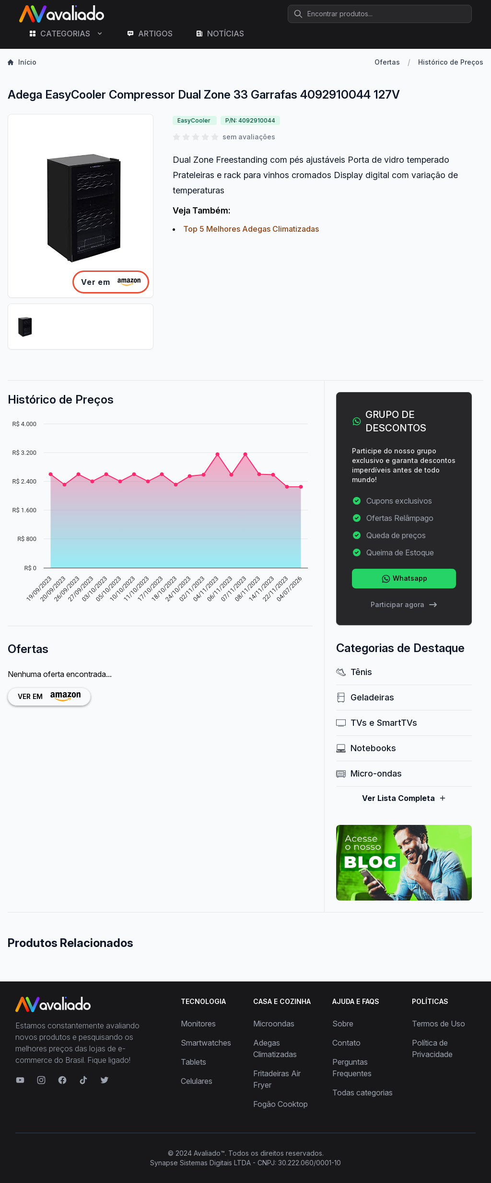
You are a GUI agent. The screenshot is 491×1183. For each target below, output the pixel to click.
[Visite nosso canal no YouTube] (20, 1080)
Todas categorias (362, 1092)
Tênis (354, 672)
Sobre (342, 1023)
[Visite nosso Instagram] (41, 1080)
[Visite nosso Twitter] (104, 1080)
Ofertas (387, 62)
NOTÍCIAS (220, 33)
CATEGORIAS (66, 33)
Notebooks (366, 748)
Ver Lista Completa (404, 798)
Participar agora (404, 604)
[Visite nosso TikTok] (83, 1080)
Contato (346, 1043)
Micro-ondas (369, 773)
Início (22, 62)
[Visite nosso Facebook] (62, 1080)
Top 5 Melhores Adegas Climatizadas (251, 229)
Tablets (193, 1062)
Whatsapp (404, 579)
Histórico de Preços (450, 62)
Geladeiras (365, 697)
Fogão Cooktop (280, 1104)
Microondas (273, 1023)
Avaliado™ (209, 1153)
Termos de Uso (438, 1023)
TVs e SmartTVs (376, 723)
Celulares (196, 1081)
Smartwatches (206, 1043)
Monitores (198, 1023)
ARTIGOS (150, 33)
